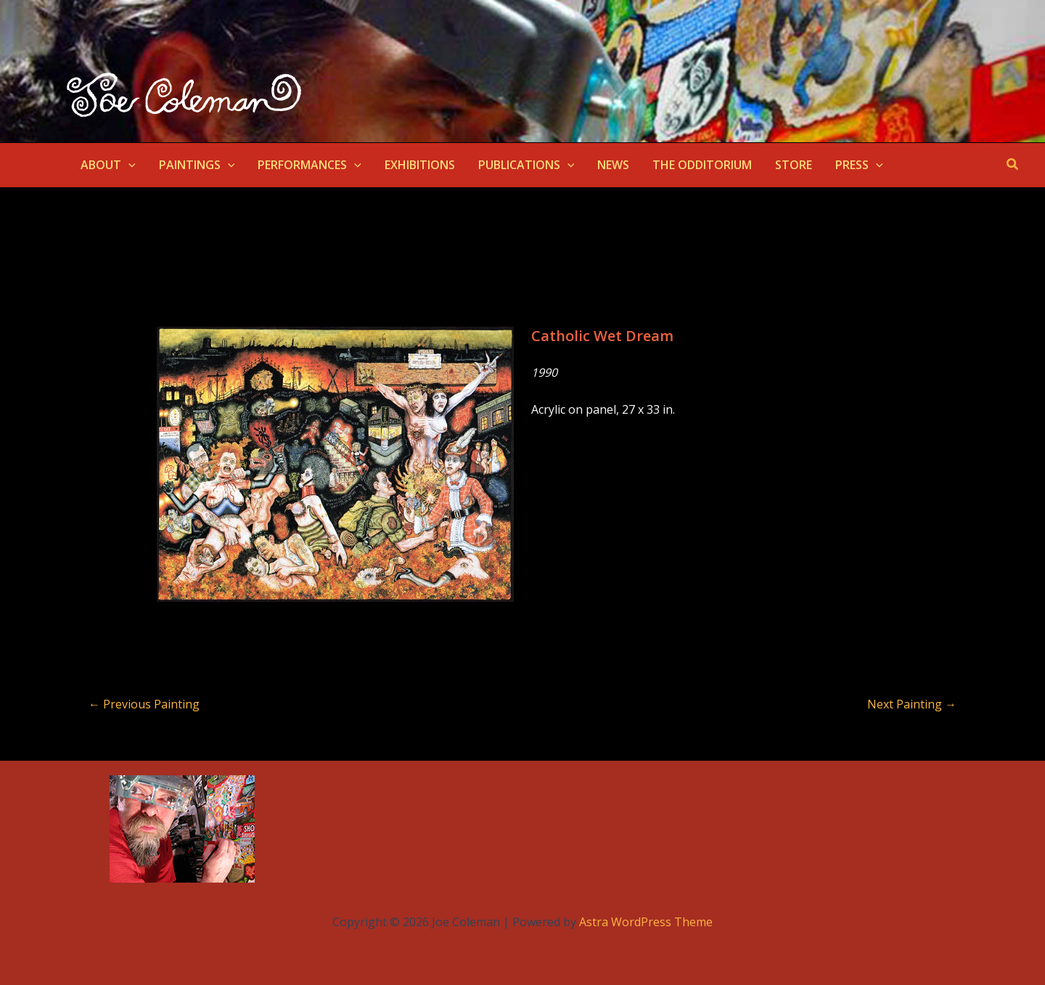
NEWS (613, 165)
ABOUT (108, 165)
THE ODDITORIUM (702, 165)
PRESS (859, 165)
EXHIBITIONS (420, 165)
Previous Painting (144, 704)
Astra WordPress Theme (646, 922)
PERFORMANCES (309, 165)
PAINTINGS (197, 165)
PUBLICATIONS (526, 165)
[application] (128, 165)
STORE (793, 165)
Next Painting (911, 704)
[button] (1013, 164)
